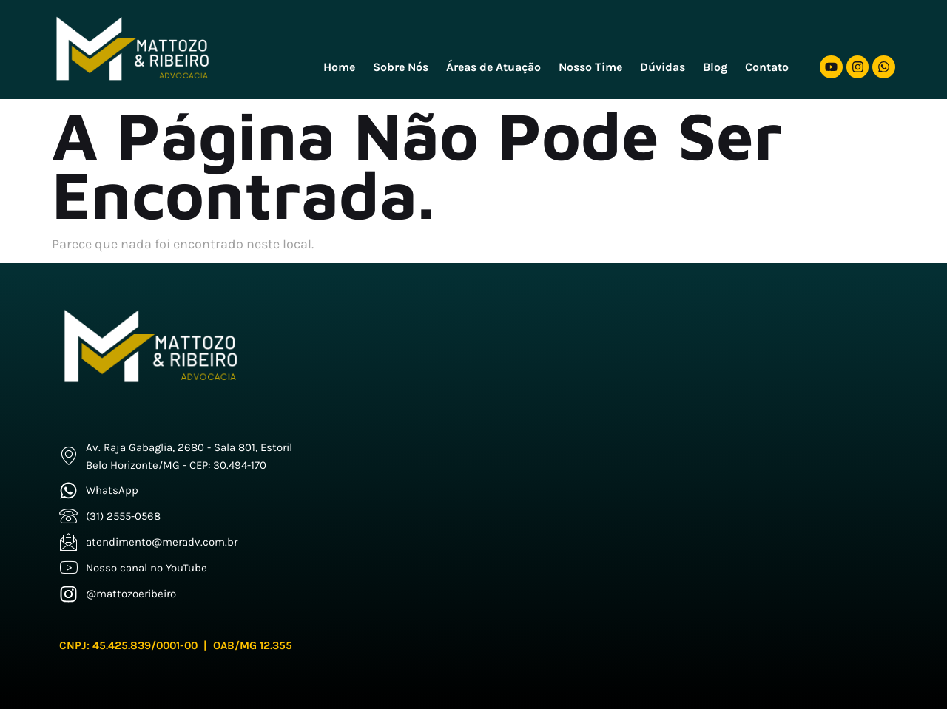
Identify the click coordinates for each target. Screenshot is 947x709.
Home (339, 67)
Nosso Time (590, 67)
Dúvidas (662, 67)
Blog (715, 67)
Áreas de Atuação (493, 67)
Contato (767, 67)
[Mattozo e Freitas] (621, 448)
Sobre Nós (400, 67)
